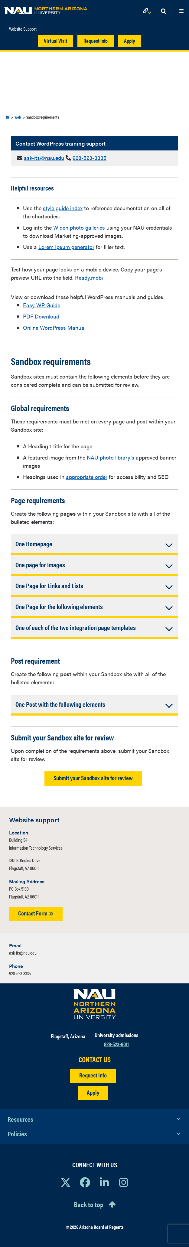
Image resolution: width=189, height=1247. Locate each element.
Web (18, 117)
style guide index (63, 208)
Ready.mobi (89, 277)
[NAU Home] (46, 9)
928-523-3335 (89, 157)
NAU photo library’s (110, 457)
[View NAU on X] (66, 1182)
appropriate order (86, 476)
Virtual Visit (55, 40)
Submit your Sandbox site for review (93, 777)
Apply (129, 40)
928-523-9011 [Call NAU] (116, 1044)
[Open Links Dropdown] (148, 11)
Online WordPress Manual (54, 327)
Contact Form (36, 912)
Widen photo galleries (79, 227)
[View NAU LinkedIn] (104, 1182)
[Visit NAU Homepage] (94, 1004)
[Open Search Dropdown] (163, 11)
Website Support (23, 29)
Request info (95, 40)
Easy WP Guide (41, 305)
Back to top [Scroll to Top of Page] (88, 1204)
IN (7, 117)
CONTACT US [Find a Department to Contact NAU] (95, 1059)
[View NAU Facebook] (85, 1182)
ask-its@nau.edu (44, 157)
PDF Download (41, 316)
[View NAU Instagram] (124, 1182)
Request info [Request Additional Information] (93, 1074)
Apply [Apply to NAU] (93, 1092)
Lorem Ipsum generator (66, 247)
